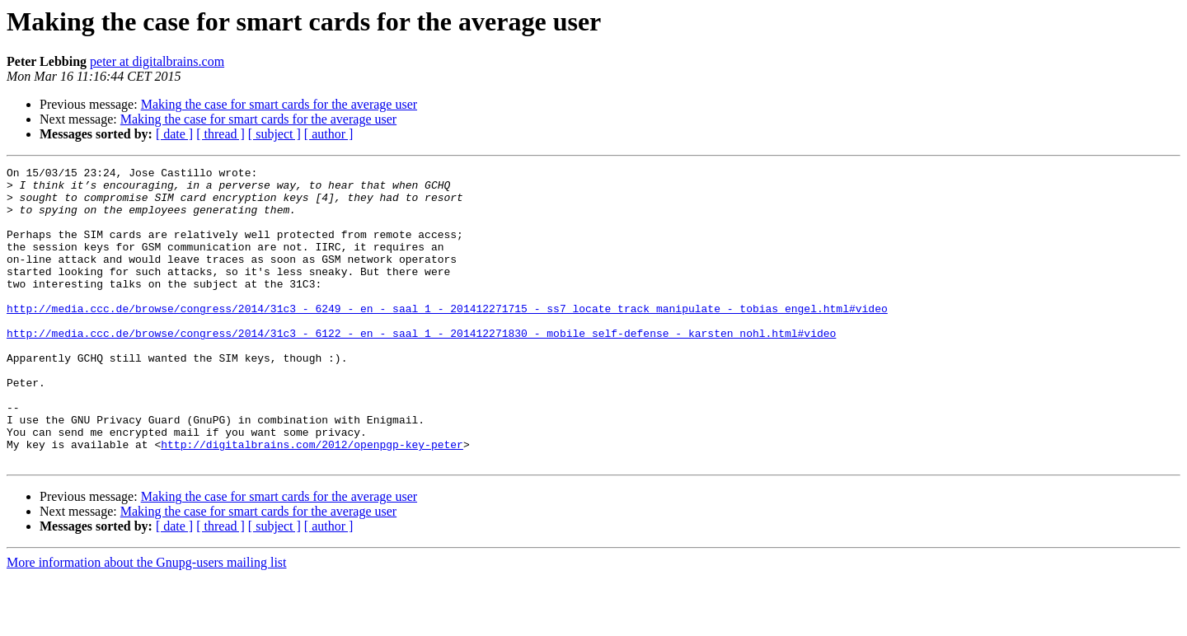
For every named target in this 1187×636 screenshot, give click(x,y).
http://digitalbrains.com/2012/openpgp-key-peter (312, 500)
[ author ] (329, 134)
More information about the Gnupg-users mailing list (147, 622)
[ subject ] (274, 134)
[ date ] (174, 134)
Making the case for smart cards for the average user (279, 104)
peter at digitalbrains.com (157, 61)
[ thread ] (220, 134)
